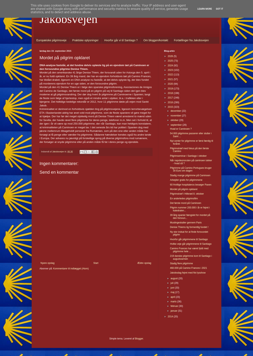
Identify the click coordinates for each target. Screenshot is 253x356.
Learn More (204, 8)
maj (173, 292)
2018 (171, 93)
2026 (171, 56)
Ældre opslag (144, 263)
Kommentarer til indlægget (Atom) (71, 268)
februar (175, 306)
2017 (171, 97)
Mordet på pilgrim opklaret (183, 189)
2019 (171, 88)
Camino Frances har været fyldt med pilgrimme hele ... (189, 250)
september (176, 125)
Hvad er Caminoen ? (181, 128)
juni (173, 287)
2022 (171, 74)
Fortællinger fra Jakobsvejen (191, 40)
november (176, 115)
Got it (219, 8)
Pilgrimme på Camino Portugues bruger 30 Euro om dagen (191, 169)
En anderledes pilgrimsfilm (184, 198)
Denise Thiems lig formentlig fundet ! (189, 227)
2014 (171, 316)
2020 (171, 83)
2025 (171, 60)
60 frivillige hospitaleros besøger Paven (190, 184)
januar (174, 310)
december (176, 111)
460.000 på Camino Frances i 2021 (188, 268)
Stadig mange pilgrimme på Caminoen (190, 175)
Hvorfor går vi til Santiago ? (121, 40)
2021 (171, 79)
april (173, 297)
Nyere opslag (48, 263)
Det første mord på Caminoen (185, 203)
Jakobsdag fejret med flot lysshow (188, 272)
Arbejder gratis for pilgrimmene (186, 180)
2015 (171, 107)
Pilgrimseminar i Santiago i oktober (188, 156)
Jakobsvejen (68, 18)
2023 (171, 70)
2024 (171, 65)
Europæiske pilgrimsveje (51, 40)
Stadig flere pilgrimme (181, 263)
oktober (175, 120)
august (174, 278)
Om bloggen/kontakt (155, 40)
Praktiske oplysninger (85, 40)
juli (172, 283)
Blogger (139, 338)
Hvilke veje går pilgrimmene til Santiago (190, 244)
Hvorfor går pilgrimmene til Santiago (189, 239)
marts (174, 301)
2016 (171, 102)
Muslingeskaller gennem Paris (186, 222)
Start (95, 263)
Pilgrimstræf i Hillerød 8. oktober (187, 193)
